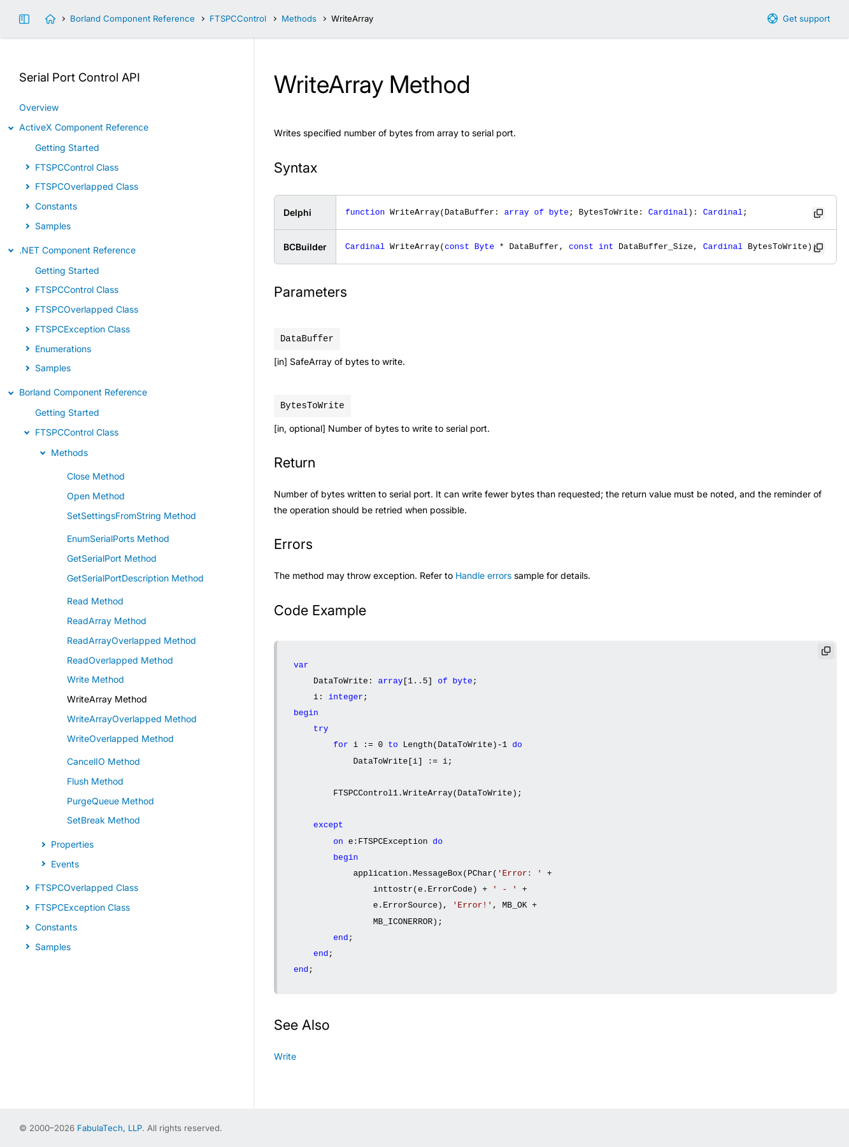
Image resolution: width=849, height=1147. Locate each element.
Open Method (96, 495)
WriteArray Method (107, 699)
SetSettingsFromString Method (131, 515)
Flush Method (95, 781)
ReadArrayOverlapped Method (131, 640)
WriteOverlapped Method (120, 738)
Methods (299, 18)
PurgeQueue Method (110, 800)
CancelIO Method (103, 761)
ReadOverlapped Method (120, 660)
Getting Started (67, 147)
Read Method (95, 600)
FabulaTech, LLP (109, 1128)
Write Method (95, 679)
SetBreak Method (103, 820)
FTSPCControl (238, 18)
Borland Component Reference (132, 18)
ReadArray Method (106, 620)
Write (285, 1056)
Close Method (96, 476)
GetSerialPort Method (112, 558)
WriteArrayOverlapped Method (132, 718)
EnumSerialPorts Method (118, 538)
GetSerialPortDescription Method (135, 578)
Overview (39, 107)
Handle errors (483, 575)
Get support (806, 18)
